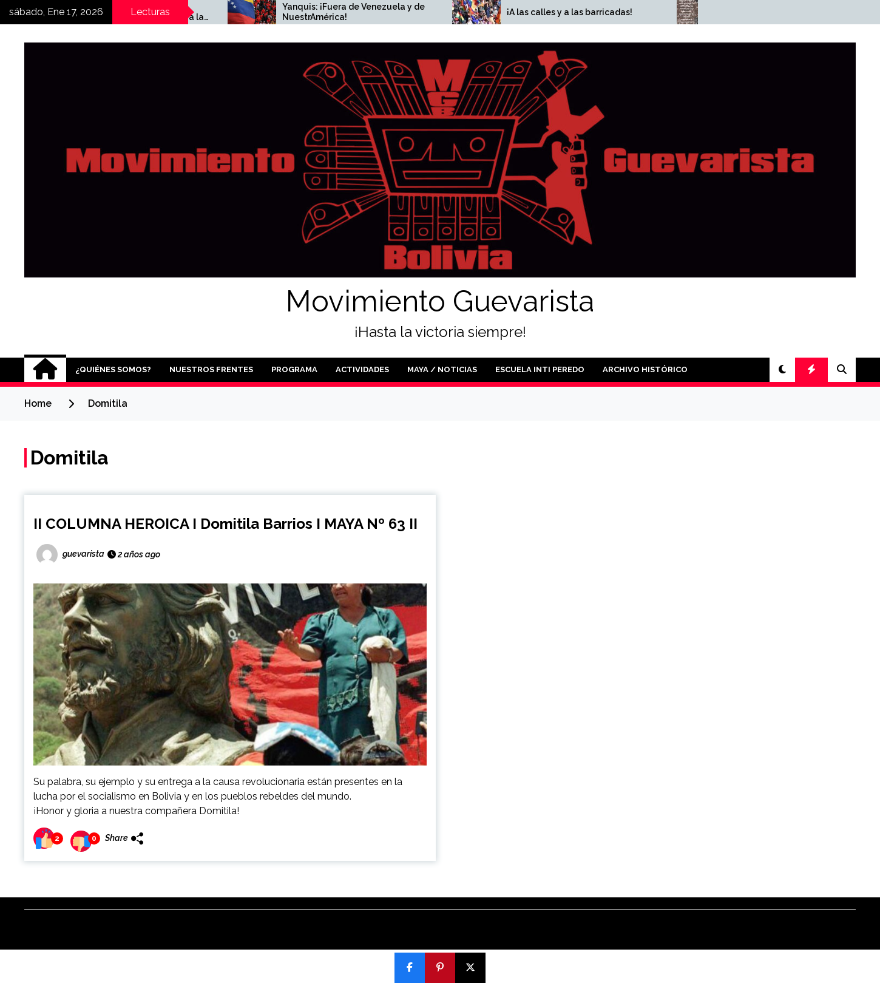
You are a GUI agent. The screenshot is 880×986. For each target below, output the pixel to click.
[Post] (470, 968)
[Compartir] (409, 968)
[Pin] (440, 968)
